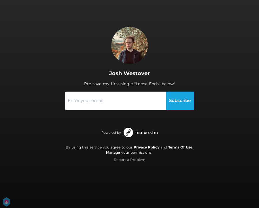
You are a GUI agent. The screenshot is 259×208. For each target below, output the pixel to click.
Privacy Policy (146, 147)
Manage (113, 152)
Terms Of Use (180, 147)
